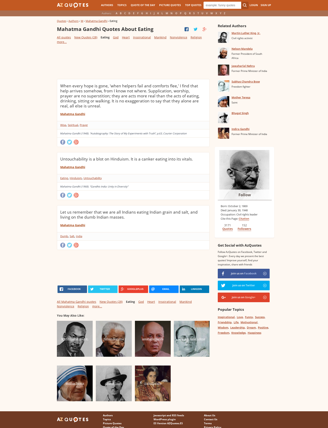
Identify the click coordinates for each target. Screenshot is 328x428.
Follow (244, 194)
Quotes (61, 21)
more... (62, 42)
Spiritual (73, 125)
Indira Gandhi (241, 129)
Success (260, 317)
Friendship (225, 322)
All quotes (64, 37)
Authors (107, 5)
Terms (208, 423)
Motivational (249, 322)
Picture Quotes (170, 5)
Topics (122, 5)
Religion (196, 37)
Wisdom (223, 327)
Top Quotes (193, 5)
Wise (63, 125)
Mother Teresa (241, 97)
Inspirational (142, 37)
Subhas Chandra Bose (246, 81)
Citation (244, 218)
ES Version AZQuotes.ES (168, 423)
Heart (126, 37)
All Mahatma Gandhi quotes (76, 302)
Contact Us (210, 419)
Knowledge (238, 333)
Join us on (243, 273)
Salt (72, 236)
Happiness (254, 333)
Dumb (64, 236)
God (116, 37)
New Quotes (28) (85, 37)
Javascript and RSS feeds (169, 415)
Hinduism (76, 178)
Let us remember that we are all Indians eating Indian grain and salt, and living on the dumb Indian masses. (129, 215)
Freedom (223, 333)
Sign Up (266, 5)
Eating (64, 178)
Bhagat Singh (240, 113)
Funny (249, 317)
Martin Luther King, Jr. (246, 33)
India (79, 236)
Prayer (84, 125)
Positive (263, 327)
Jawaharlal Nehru (243, 66)
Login (254, 5)
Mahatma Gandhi (96, 21)
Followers (244, 229)
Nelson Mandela (242, 49)
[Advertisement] (133, 61)
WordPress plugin (165, 419)
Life (236, 322)
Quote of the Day (143, 5)
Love (240, 317)
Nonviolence (178, 37)
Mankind (160, 37)
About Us (209, 415)
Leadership (237, 327)
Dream (251, 327)
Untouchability (92, 178)
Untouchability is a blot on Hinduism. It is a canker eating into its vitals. (126, 159)
